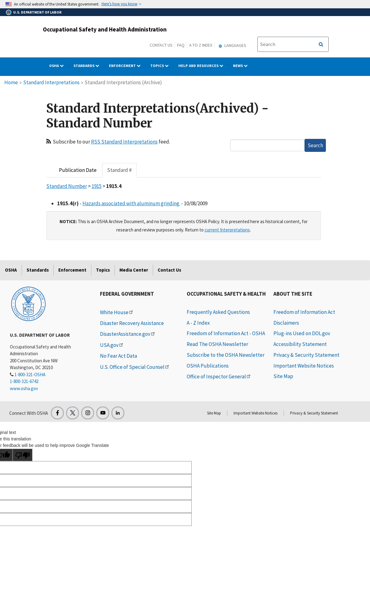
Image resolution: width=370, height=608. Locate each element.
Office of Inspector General (219, 376)
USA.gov (112, 345)
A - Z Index (198, 322)
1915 (97, 186)
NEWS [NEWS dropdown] (242, 65)
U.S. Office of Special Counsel (135, 367)
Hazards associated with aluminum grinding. (131, 203)
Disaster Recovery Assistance (132, 323)
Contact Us (161, 45)
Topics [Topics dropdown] (162, 65)
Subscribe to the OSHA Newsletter (225, 355)
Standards (38, 270)
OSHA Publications (208, 365)
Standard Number (66, 186)
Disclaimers (286, 322)
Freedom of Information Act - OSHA (226, 333)
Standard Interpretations (51, 82)
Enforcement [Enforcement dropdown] (127, 65)
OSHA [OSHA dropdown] (59, 65)
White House (117, 312)
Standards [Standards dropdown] (88, 65)
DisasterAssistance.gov (128, 334)
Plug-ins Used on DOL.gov (301, 333)
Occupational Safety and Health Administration (105, 29)
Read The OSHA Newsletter (217, 344)
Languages (231, 45)
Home (11, 82)
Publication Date (78, 170)
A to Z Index (200, 45)
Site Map (283, 376)
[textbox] (267, 145)
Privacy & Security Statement (306, 355)
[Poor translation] (22, 455)
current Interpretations (227, 230)
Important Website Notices (303, 365)
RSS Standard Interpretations (124, 141)
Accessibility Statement (300, 344)
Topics (103, 270)
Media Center (133, 270)
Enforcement (72, 270)
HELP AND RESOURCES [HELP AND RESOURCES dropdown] (203, 65)
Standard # (119, 170)
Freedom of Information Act (304, 312)
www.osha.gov (24, 388)
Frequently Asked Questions (218, 312)
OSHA (11, 270)
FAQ (181, 45)
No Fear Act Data (118, 355)
